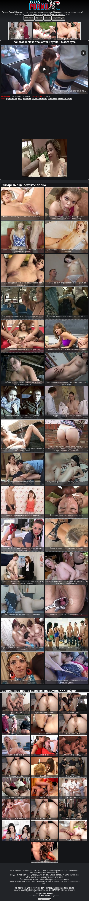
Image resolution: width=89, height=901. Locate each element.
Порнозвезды (58, 18)
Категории (29, 18)
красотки (27, 99)
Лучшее (39, 18)
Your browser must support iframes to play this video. (44, 69)
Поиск (47, 18)
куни (20, 99)
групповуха (11, 99)
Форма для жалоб (45, 893)
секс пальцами (65, 99)
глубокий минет (39, 99)
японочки (52, 99)
